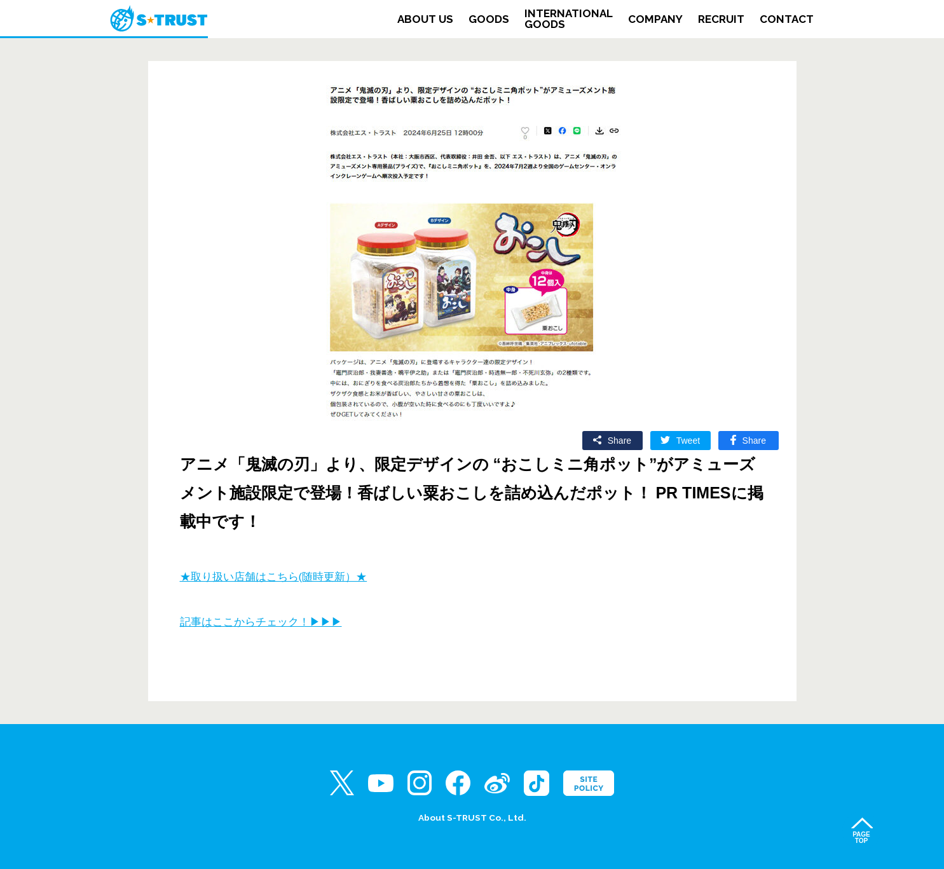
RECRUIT (721, 19)
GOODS (489, 19)
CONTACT (787, 19)
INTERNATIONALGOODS (568, 19)
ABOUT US (425, 19)
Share (619, 440)
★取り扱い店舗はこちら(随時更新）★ (273, 577)
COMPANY (655, 19)
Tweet (688, 440)
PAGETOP (861, 837)
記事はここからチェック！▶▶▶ (261, 622)
